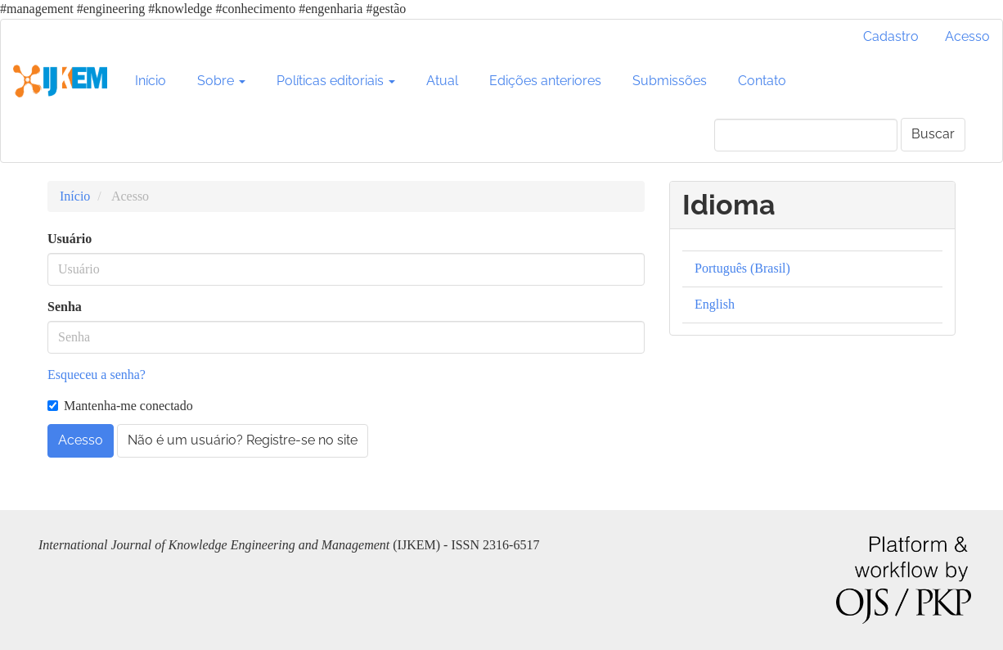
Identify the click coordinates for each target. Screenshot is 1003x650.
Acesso (967, 36)
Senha (64, 307)
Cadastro (891, 36)
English (715, 304)
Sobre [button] (221, 80)
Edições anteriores (545, 80)
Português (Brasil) (742, 268)
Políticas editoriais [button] (336, 80)
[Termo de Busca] (805, 135)
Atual (442, 80)
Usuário (69, 239)
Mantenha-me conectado (120, 406)
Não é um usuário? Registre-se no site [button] (243, 440)
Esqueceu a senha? (96, 374)
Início (150, 80)
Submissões (669, 80)
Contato (762, 80)
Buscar (933, 134)
